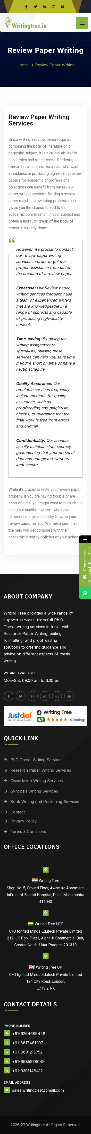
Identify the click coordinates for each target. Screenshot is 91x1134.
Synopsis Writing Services (34, 791)
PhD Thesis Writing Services (36, 759)
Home (22, 65)
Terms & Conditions (28, 831)
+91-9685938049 (28, 1061)
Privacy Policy (23, 821)
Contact (17, 812)
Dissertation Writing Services (36, 780)
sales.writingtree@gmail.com (38, 1090)
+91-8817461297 (27, 1042)
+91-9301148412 (27, 1070)
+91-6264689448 (28, 1033)
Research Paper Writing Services (40, 770)
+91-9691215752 (27, 1052)
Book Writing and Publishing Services (44, 801)
